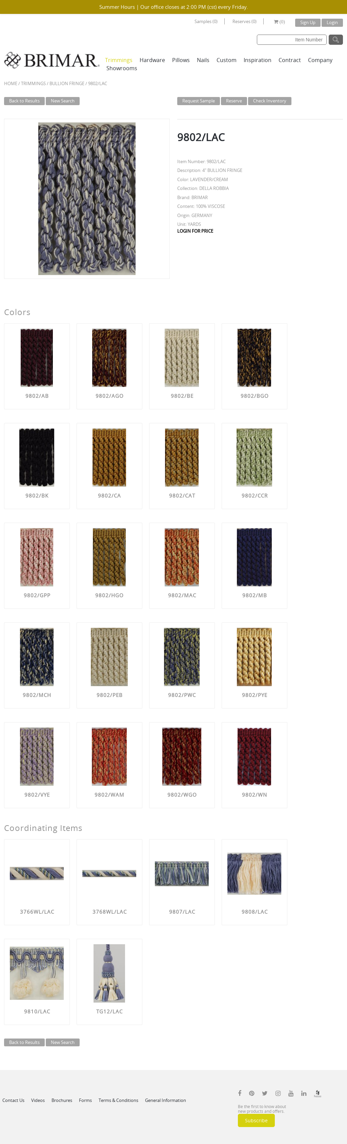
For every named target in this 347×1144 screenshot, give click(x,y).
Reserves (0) (244, 21)
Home (10, 83)
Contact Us (13, 1100)
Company (320, 60)
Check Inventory (269, 101)
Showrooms (121, 68)
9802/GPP (37, 595)
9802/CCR (255, 495)
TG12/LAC (109, 1011)
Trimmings (118, 60)
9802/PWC (182, 695)
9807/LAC (182, 911)
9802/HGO (109, 595)
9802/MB (254, 595)
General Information (165, 1100)
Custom (227, 60)
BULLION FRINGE (66, 83)
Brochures (62, 1100)
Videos (38, 1100)
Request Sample (198, 101)
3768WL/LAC (110, 911)
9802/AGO (110, 395)
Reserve (234, 101)
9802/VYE (37, 794)
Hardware (152, 60)
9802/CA (109, 495)
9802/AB (37, 395)
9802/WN (254, 794)
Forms (85, 1100)
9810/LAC (37, 1011)
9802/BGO (255, 395)
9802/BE (182, 395)
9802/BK (36, 495)
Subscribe (256, 1120)
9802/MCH (37, 695)
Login (332, 22)
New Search (63, 101)
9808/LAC (255, 911)
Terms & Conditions (118, 1100)
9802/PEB (110, 695)
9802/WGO (182, 794)
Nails (203, 60)
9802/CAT (182, 495)
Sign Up (307, 22)
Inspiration (257, 60)
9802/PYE (254, 695)
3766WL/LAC (37, 911)
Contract (290, 60)
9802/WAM (109, 794)
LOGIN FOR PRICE (195, 231)
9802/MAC (182, 595)
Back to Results (24, 101)
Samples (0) (206, 21)
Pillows (181, 60)
